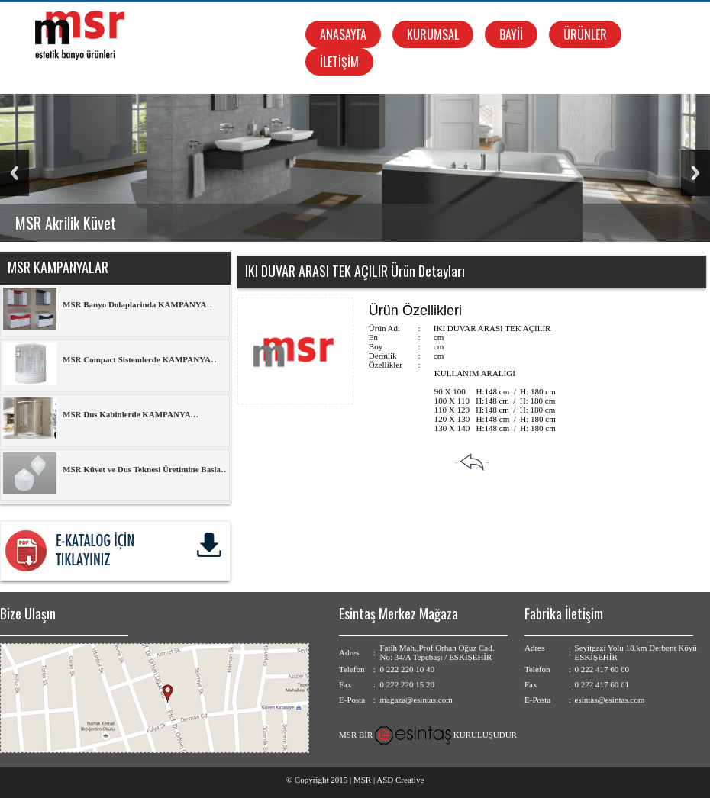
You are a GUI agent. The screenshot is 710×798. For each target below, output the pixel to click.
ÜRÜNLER (585, 34)
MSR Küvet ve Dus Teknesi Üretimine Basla (142, 469)
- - (472, 462)
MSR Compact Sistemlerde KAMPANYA (137, 359)
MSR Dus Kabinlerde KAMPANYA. (128, 414)
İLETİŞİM (339, 62)
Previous (14, 173)
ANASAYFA (343, 34)
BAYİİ (511, 34)
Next (695, 173)
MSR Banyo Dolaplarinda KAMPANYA (135, 304)
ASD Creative (400, 779)
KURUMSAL (433, 34)
